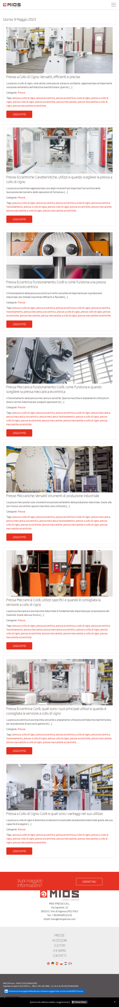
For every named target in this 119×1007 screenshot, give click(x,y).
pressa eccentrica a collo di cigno (73, 98)
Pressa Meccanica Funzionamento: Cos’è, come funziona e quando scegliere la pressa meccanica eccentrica (54, 389)
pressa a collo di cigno (24, 98)
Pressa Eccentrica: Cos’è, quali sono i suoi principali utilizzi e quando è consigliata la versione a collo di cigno (56, 711)
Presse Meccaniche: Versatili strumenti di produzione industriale (52, 495)
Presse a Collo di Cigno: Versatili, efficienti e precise (43, 76)
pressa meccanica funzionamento (57, 416)
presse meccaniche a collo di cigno (24, 210)
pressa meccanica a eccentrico (40, 311)
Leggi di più (19, 114)
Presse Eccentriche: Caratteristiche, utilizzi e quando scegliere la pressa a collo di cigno (59, 179)
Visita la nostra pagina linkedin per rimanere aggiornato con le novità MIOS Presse (45, 990)
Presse (21, 92)
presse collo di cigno (23, 102)
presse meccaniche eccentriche (29, 105)
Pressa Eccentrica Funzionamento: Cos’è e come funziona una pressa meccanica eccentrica (56, 284)
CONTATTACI (89, 881)
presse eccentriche (45, 102)
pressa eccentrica (45, 98)
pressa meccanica (100, 412)
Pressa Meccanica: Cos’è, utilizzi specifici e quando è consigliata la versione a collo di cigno (53, 602)
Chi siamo (59, 950)
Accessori (59, 940)
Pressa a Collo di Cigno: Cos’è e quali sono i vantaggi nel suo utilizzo (54, 813)
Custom (59, 945)
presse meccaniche (67, 102)
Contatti (59, 955)
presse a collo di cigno (35, 206)
